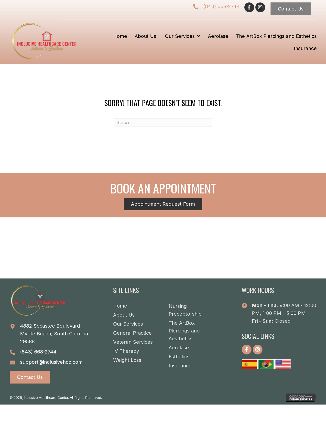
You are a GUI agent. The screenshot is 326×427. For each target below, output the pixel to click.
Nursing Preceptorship (185, 310)
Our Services (128, 324)
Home (120, 306)
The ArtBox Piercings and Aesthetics (184, 331)
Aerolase (179, 348)
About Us (124, 315)
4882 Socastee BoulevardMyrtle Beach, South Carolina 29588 (54, 333)
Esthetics (179, 357)
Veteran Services (133, 342)
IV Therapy (126, 351)
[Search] (163, 122)
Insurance (180, 366)
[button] (249, 7)
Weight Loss (127, 360)
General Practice (132, 333)
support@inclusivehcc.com (51, 362)
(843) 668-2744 (221, 6)
